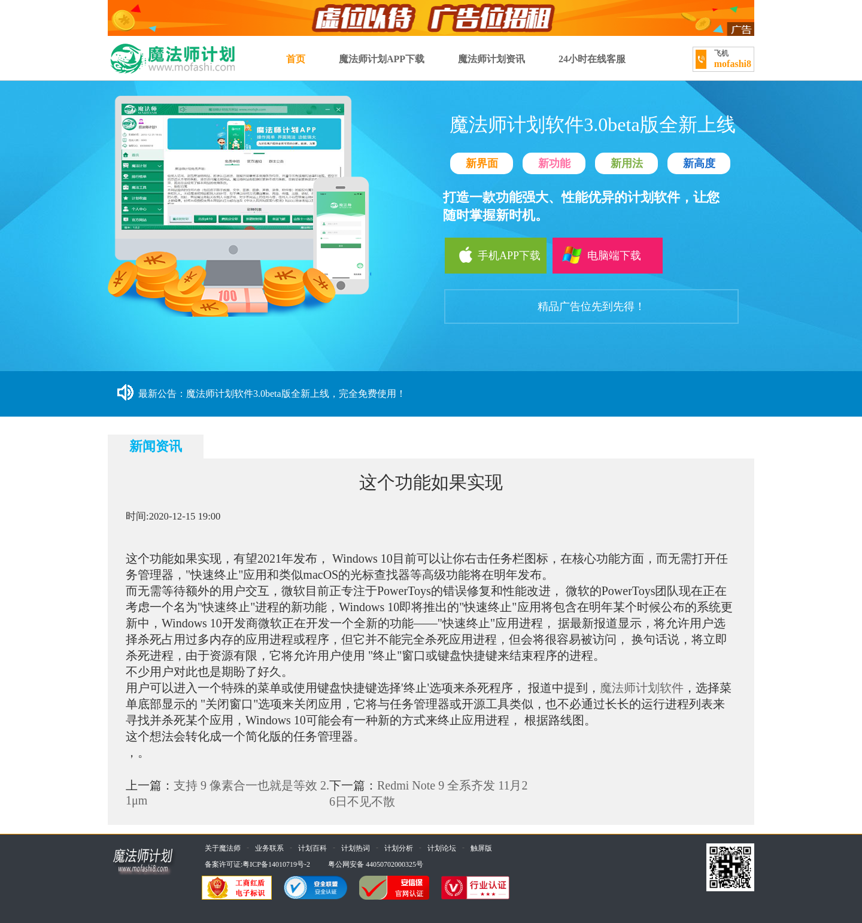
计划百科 (312, 848)
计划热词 (355, 848)
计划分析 (398, 848)
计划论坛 (441, 848)
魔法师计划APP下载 (381, 59)
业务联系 (269, 848)
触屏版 (481, 848)
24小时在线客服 (592, 59)
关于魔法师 (223, 848)
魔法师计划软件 (642, 687)
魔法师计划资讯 (491, 59)
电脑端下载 (600, 255)
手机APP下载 (493, 255)
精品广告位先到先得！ (591, 306)
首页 (295, 59)
